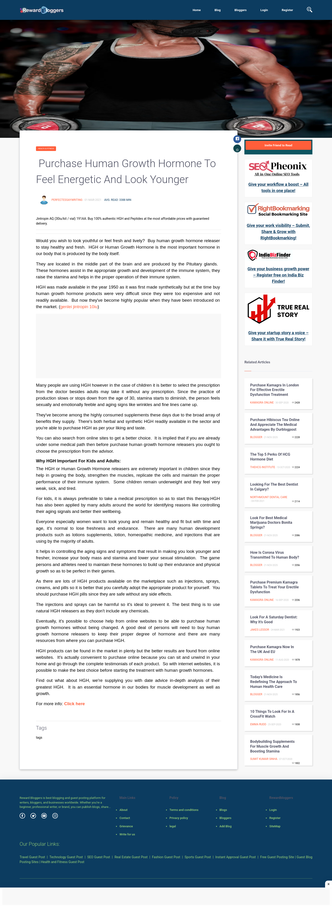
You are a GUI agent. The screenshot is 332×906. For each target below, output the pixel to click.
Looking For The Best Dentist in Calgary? (274, 486)
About (123, 810)
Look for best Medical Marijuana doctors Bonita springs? (271, 523)
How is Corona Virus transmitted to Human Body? (274, 555)
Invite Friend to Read (278, 145)
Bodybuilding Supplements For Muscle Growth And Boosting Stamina (272, 746)
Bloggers (240, 10)
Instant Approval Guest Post (235, 857)
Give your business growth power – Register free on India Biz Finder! (278, 275)
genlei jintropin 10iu (79, 306)
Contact (124, 818)
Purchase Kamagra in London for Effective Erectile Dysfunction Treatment (274, 390)
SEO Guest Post (98, 857)
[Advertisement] (128, 346)
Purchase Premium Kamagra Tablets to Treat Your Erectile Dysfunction (274, 587)
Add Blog (225, 826)
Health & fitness (46, 148)
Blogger (256, 437)
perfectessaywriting (67, 200)
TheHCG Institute (262, 467)
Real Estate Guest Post (131, 857)
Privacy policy (178, 818)
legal (172, 826)
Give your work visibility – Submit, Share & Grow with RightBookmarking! (278, 231)
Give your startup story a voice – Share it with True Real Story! (278, 335)
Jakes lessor (259, 629)
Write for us (127, 834)
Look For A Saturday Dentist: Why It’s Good (273, 619)
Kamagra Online (262, 402)
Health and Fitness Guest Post (62, 862)
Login (264, 10)
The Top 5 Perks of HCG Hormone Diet (270, 456)
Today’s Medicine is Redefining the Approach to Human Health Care (273, 682)
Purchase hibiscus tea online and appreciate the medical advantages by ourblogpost (274, 425)
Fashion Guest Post (166, 857)
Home (197, 10)
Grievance (126, 826)
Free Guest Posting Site (277, 857)
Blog (217, 10)
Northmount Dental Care (268, 497)
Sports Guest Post (198, 857)
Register (287, 10)
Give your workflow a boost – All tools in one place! (278, 187)
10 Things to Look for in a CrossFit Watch (272, 714)
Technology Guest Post (66, 857)
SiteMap (274, 826)
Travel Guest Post (32, 857)
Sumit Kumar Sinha (263, 759)
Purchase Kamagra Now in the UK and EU (272, 649)
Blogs (223, 810)
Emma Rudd (258, 724)
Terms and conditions (184, 810)
